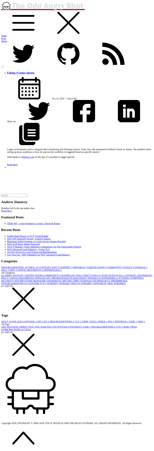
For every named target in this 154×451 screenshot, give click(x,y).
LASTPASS (130, 275)
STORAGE (141, 267)
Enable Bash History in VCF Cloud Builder (27, 236)
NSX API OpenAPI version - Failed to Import (29, 239)
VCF (43, 283)
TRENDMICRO (119, 281)
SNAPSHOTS (54, 281)
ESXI (55, 267)
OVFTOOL (30, 321)
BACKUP (18, 275)
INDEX (103, 321)
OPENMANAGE (53, 270)
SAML (133, 321)
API (40, 321)
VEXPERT (65, 267)
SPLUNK (67, 281)
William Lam (27, 157)
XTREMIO (120, 283)
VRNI (141, 321)
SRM (76, 281)
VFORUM (64, 283)
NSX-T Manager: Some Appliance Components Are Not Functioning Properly (44, 247)
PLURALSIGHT (79, 278)
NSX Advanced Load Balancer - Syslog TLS (28, 249)
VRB (110, 283)
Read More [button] (6, 211)
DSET (13, 270)
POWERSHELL (110, 278)
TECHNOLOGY (102, 281)
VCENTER (45, 267)
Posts (3, 38)
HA (121, 275)
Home (4, 36)
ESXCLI (97, 275)
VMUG (33, 267)
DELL (5, 270)
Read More (12, 164)
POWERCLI (95, 278)
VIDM (86, 321)
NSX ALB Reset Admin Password (23, 244)
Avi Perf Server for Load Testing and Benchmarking (32, 252)
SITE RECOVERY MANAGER (31, 281)
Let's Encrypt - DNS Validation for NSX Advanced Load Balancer (38, 255)
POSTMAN (122, 321)
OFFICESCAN (43, 278)
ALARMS (7, 275)
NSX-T (5, 278)
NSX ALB (18, 321)
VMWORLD (79, 267)
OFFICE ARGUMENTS (31, 270)
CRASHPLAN (68, 275)
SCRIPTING (137, 278)
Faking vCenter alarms (21, 72)
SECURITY (8, 281)
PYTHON (124, 278)
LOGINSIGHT (145, 275)
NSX (111, 321)
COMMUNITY (115, 267)
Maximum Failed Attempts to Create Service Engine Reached (36, 241)
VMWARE (86, 283)
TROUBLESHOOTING (14, 267)
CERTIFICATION (97, 267)
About (4, 41)
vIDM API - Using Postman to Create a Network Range (33, 223)
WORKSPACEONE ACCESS (16, 329)
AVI (46, 321)
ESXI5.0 (129, 267)
